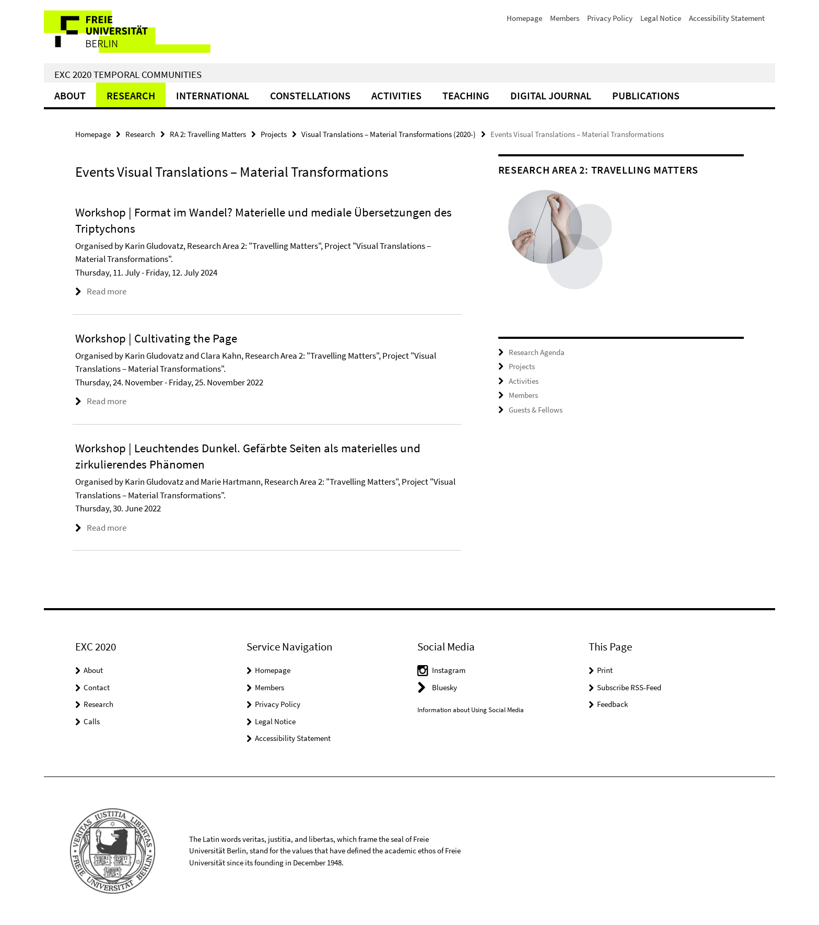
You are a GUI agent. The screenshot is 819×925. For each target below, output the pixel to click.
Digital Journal (550, 95)
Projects (274, 134)
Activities (396, 95)
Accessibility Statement (727, 18)
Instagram (448, 670)
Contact (97, 687)
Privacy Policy (610, 18)
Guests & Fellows (536, 410)
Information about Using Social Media (470, 709)
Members (564, 18)
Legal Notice (660, 18)
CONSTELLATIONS (310, 95)
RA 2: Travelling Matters (208, 134)
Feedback (612, 704)
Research (131, 95)
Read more (106, 291)
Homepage (524, 18)
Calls (92, 721)
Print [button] (605, 670)
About (70, 95)
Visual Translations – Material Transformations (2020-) (388, 134)
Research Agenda (537, 352)
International (212, 95)
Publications (646, 95)
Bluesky (444, 687)
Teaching (465, 95)
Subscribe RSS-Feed (629, 687)
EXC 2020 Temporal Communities (128, 74)
